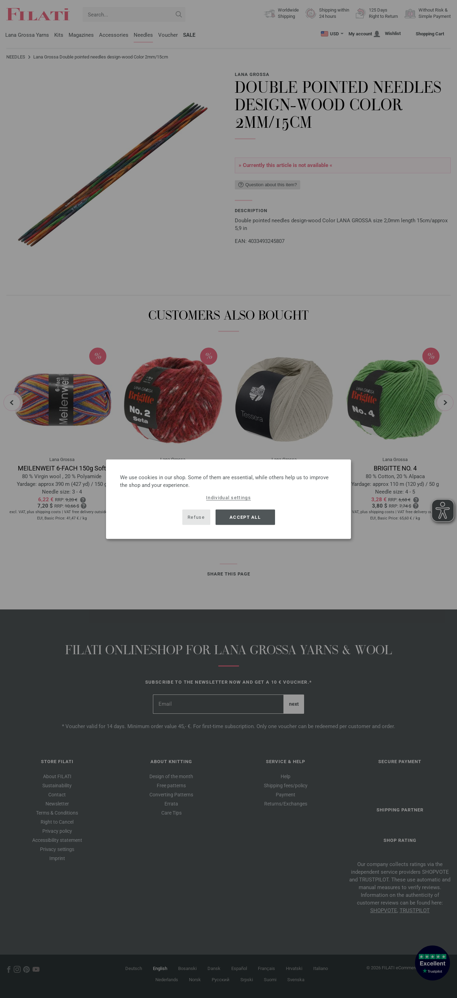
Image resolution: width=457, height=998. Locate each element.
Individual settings (228, 497)
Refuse (196, 517)
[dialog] (228, 499)
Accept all (245, 517)
